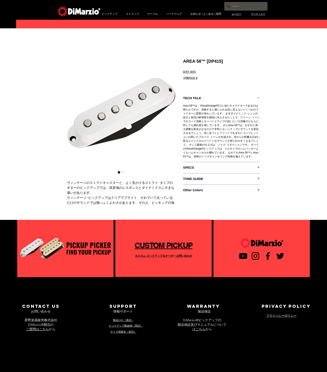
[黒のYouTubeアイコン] (243, 256)
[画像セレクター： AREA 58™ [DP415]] (119, 172)
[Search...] (245, 6)
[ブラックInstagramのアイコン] (255, 256)
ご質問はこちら (37, 329)
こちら (200, 329)
